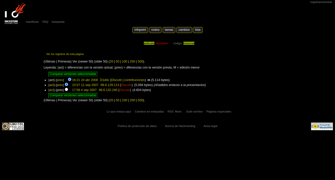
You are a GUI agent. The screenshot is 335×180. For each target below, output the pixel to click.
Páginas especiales (218, 111)
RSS (171, 111)
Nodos (155, 30)
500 (140, 61)
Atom (178, 111)
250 (132, 61)
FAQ (45, 21)
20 (111, 61)
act (51, 85)
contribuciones (134, 80)
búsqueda (58, 21)
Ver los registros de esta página (65, 54)
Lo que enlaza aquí (119, 111)
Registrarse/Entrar (321, 2)
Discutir (116, 80)
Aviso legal (210, 126)
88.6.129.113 (110, 85)
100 (124, 61)
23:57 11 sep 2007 (85, 85)
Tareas (169, 30)
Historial (189, 43)
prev (60, 80)
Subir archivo (194, 111)
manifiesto (32, 21)
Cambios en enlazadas (149, 111)
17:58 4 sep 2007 (84, 90)
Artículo (149, 43)
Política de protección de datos (137, 126)
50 (117, 61)
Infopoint (140, 30)
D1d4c (104, 80)
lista (197, 30)
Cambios (184, 30)
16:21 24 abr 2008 (85, 80)
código (177, 43)
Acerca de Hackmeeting (180, 126)
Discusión (162, 43)
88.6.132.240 (108, 90)
